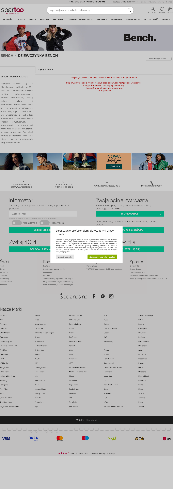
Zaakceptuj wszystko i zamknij (102, 257)
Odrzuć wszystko (65, 257)
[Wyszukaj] (129, 10)
